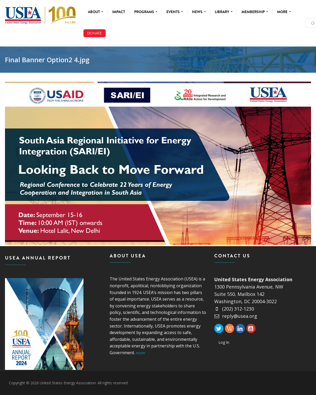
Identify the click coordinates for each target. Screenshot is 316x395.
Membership (254, 11)
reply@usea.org (235, 316)
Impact (118, 11)
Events (174, 11)
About (95, 11)
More (284, 11)
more (140, 352)
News (199, 11)
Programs (145, 11)
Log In (223, 342)
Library (223, 11)
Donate (94, 33)
